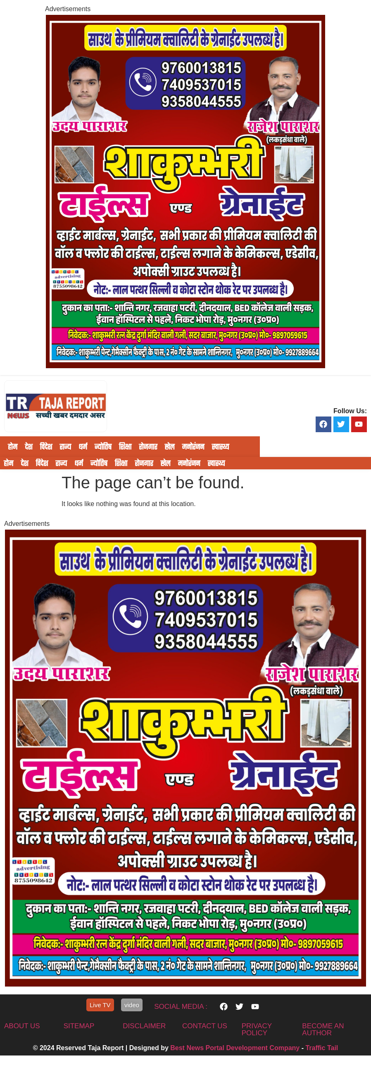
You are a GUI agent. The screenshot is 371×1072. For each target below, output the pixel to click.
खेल (169, 446)
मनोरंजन (193, 446)
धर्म (82, 446)
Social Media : (180, 1006)
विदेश (46, 446)
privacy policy (257, 1029)
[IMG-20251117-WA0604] (185, 365)
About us (22, 1026)
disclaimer (144, 1026)
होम (12, 446)
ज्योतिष (103, 446)
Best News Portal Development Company (235, 1047)
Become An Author (323, 1029)
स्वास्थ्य (220, 446)
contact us (204, 1026)
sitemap (79, 1026)
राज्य (65, 446)
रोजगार (148, 446)
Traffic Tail (321, 1047)
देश (28, 446)
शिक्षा (125, 446)
